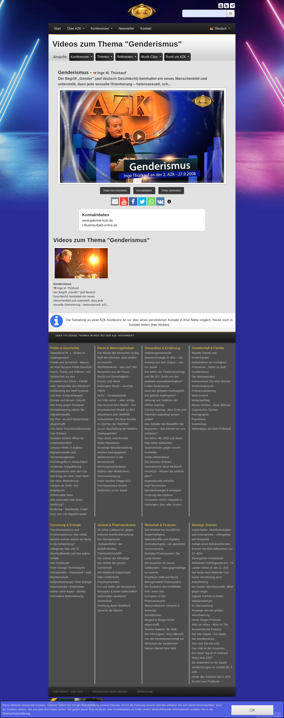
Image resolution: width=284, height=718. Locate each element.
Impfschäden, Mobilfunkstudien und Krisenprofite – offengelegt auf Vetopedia (211, 534)
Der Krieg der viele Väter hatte (69, 476)
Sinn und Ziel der (203, 643)
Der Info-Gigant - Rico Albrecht (164, 634)
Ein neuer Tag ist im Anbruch (210, 653)
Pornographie (200, 414)
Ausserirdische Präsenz (206, 629)
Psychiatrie (199, 419)
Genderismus (200, 371)
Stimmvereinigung (108, 476)
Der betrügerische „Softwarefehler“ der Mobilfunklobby (110, 544)
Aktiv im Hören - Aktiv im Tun (210, 624)
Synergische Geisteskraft (207, 558)
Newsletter (126, 28)
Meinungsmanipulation (111, 466)
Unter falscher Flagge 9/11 (114, 480)
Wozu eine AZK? (202, 657)
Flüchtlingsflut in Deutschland (68, 461)
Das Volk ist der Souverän (208, 648)
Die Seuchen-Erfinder (158, 461)
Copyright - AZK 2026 (68, 692)
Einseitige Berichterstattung (114, 447)
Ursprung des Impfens (159, 495)
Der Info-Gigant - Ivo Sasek (209, 634)
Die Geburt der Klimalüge (113, 558)
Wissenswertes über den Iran (68, 471)
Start (57, 28)
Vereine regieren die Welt (161, 629)
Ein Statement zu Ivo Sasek (209, 662)
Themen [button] (103, 56)
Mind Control (200, 395)
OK (252, 710)
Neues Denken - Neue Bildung (211, 405)
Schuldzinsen (153, 615)
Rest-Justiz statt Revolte (112, 438)
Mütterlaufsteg (201, 400)
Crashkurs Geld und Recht (161, 577)
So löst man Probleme (206, 681)
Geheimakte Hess (61, 495)
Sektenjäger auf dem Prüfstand (211, 428)
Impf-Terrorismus (155, 485)
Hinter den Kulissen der (207, 676)
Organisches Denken (205, 409)
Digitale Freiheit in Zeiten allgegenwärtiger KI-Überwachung (207, 601)
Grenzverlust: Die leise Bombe (116, 419)
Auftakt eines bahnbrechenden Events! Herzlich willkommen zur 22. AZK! (212, 548)
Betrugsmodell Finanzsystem (163, 582)
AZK (217, 643)
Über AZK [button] (74, 28)
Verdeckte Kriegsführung (65, 466)
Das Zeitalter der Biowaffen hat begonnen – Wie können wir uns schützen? (165, 428)
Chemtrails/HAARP (109, 553)
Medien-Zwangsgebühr (111, 452)
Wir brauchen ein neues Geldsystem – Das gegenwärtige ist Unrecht (165, 567)
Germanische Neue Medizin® (163, 466)
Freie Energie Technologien (67, 567)
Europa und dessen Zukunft (67, 400)
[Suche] (204, 13)
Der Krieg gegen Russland (67, 405)
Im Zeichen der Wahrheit (112, 424)
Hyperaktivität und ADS (159, 480)
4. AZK (226, 676)
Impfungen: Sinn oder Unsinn (163, 504)
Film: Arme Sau (154, 591)
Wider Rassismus (108, 443)
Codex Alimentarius (157, 386)
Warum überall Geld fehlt (160, 648)
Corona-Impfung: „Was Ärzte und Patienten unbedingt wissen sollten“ (165, 414)
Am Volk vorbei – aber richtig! (116, 400)
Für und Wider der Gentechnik (116, 586)
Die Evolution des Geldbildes (163, 586)
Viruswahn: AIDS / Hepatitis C (163, 499)
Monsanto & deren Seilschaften (117, 591)
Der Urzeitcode (59, 563)
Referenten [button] (125, 56)
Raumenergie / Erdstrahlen (67, 586)
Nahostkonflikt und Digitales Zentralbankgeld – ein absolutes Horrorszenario (165, 544)
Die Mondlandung (203, 638)
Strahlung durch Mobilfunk (114, 605)
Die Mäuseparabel (203, 376)
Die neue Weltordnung (64, 480)
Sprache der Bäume (110, 610)
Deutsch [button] (219, 28)
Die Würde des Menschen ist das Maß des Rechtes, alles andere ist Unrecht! (118, 357)
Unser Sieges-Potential (206, 619)
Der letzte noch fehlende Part (210, 572)
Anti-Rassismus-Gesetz (112, 485)
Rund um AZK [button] (176, 56)
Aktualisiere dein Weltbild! (113, 414)
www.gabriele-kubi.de (97, 220)
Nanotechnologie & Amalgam (163, 490)
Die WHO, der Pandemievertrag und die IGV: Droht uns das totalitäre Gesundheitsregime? (165, 376)
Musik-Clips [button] (150, 56)
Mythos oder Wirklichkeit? (113, 471)
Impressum (145, 692)
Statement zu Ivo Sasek (112, 490)
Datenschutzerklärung (110, 692)
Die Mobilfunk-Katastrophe (114, 572)
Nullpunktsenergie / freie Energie (71, 582)
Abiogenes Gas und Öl (64, 548)
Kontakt (145, 28)
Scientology (199, 424)
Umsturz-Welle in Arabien (66, 447)
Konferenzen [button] (100, 28)
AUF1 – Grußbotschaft (111, 395)
